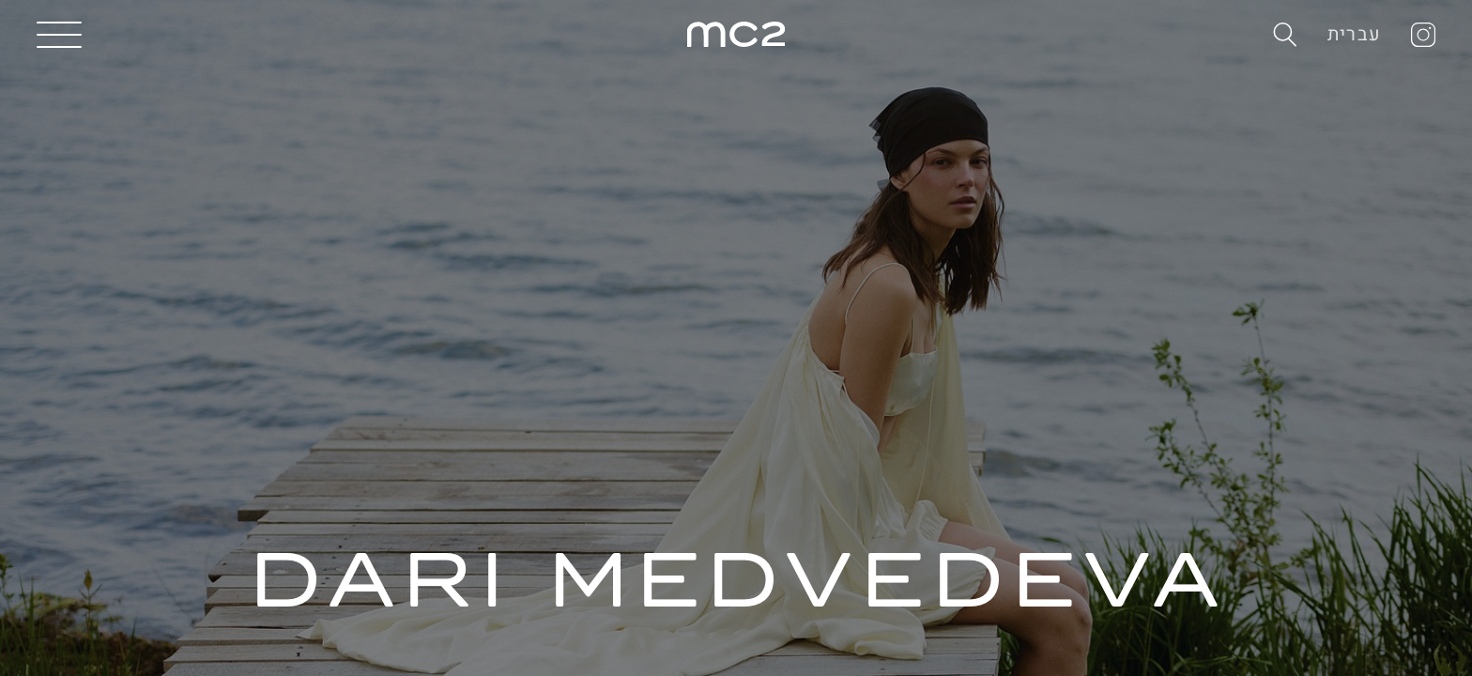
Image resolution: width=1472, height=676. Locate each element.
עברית (1354, 34)
